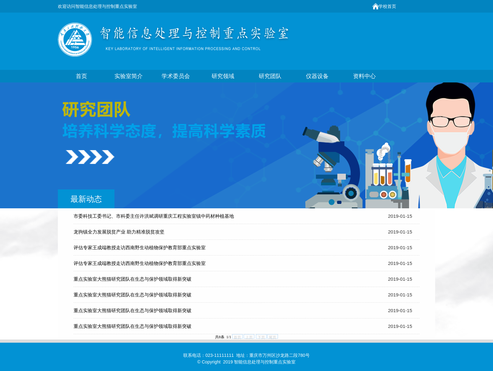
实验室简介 (128, 76)
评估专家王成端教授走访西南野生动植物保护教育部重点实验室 (140, 247)
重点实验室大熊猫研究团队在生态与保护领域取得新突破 (132, 279)
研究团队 (270, 76)
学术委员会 (176, 76)
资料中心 (364, 76)
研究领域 (223, 76)
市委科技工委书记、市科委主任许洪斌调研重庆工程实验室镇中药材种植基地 (154, 216)
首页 (81, 76)
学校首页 (387, 6)
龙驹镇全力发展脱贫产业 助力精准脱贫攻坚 (119, 231)
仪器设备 (317, 76)
